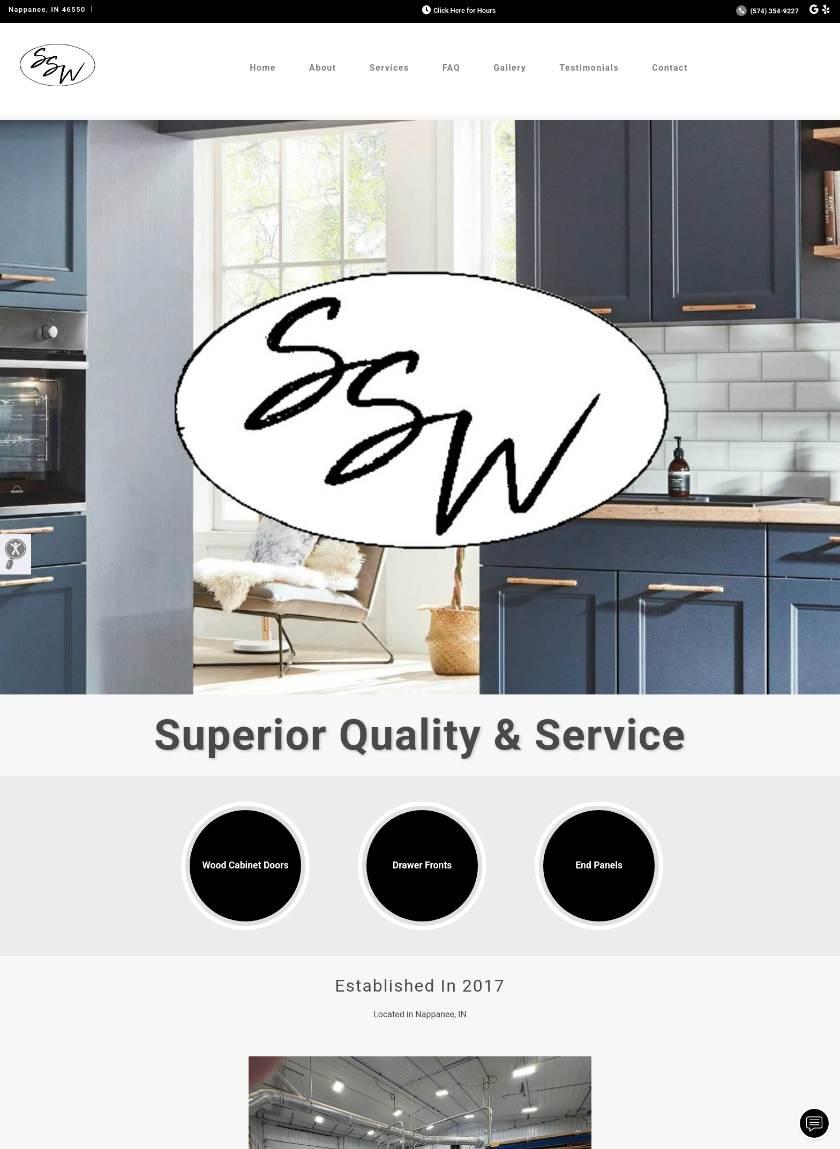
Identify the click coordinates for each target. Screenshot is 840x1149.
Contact (670, 68)
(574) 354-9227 (767, 11)
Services (389, 68)
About (322, 68)
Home (263, 68)
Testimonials (589, 68)
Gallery (509, 68)
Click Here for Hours (458, 10)
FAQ (451, 68)
